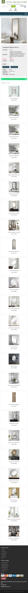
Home (1, 15)
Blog (3, 557)
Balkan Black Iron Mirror (14, 423)
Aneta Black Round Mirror (14, 270)
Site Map (4, 556)
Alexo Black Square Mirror (14, 117)
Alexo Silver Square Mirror (14, 155)
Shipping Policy (5, 565)
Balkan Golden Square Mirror (14, 442)
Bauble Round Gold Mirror (14, 461)
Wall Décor (5, 15)
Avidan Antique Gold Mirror (14, 404)
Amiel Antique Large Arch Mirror (14, 232)
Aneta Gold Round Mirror (14, 289)
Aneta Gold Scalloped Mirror (14, 308)
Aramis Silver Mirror (14, 347)
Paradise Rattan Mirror (17, 15)
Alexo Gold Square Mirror (14, 136)
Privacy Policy (5, 567)
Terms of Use (4, 569)
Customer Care (5, 562)
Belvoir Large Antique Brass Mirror (14, 519)
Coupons (4, 570)
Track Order (4, 553)
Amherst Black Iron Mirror (14, 194)
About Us (4, 551)
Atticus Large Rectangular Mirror (14, 385)
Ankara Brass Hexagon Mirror (14, 327)
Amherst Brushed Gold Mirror (14, 213)
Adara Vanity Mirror (14, 98)
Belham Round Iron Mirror (14, 480)
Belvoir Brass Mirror (14, 500)
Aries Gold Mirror (14, 366)
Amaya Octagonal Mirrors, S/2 (14, 174)
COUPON (13, 79)
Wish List (4, 554)
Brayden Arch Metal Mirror (14, 538)
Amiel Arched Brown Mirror (14, 251)
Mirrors (10, 15)
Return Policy (5, 564)
